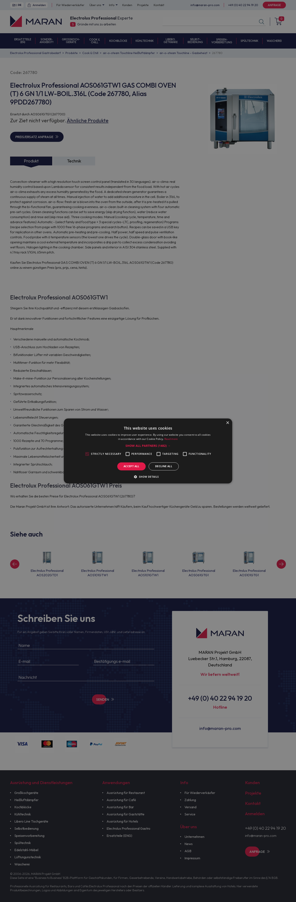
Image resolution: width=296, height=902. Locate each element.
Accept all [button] (131, 466)
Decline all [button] (163, 466)
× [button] (227, 423)
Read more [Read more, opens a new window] (171, 439)
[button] (148, 445)
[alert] (148, 451)
